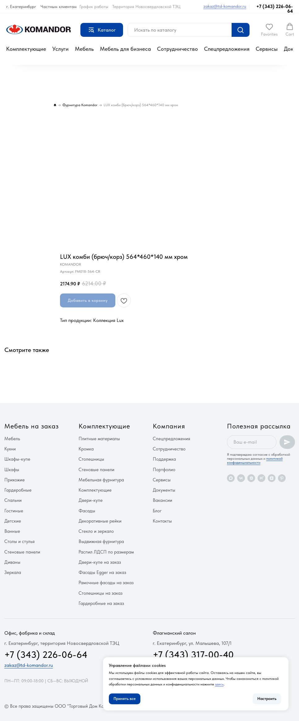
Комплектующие (26, 49)
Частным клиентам (59, 6)
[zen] (272, 478)
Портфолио (164, 469)
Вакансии (162, 500)
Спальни (13, 500)
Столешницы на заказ (100, 593)
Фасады (87, 511)
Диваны (12, 562)
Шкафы (11, 469)
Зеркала (12, 572)
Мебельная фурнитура (101, 480)
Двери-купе (91, 500)
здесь (219, 684)
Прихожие (14, 480)
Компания (169, 426)
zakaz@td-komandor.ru (224, 6)
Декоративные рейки (100, 521)
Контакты (162, 521)
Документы (164, 490)
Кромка (86, 449)
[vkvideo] (251, 478)
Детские (12, 521)
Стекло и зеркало (96, 531)
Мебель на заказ (31, 426)
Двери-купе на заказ (100, 562)
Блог (157, 511)
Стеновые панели (22, 552)
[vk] (241, 478)
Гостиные (13, 511)
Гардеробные (18, 490)
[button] (269, 30)
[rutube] (261, 478)
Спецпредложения (227, 49)
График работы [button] (93, 6)
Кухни (10, 449)
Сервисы (267, 49)
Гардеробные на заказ (101, 603)
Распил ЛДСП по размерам (106, 552)
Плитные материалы (99, 438)
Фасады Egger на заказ (102, 572)
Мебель (84, 49)
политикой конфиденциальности (255, 460)
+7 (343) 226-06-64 (274, 9)
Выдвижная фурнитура (101, 541)
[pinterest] (282, 478)
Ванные (12, 531)
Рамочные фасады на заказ (106, 582)
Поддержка (164, 459)
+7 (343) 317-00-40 (193, 654)
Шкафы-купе (17, 459)
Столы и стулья (19, 541)
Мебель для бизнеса (125, 49)
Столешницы (91, 459)
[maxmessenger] (231, 478)
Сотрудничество (177, 49)
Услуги (60, 49)
